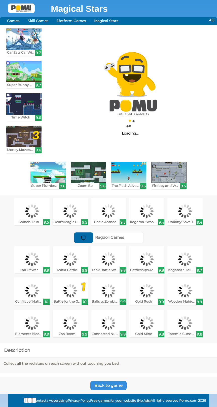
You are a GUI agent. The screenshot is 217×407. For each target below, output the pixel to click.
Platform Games (71, 21)
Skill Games (38, 21)
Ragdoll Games (99, 237)
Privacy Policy (79, 400)
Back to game (108, 385)
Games (13, 21)
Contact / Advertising (50, 400)
